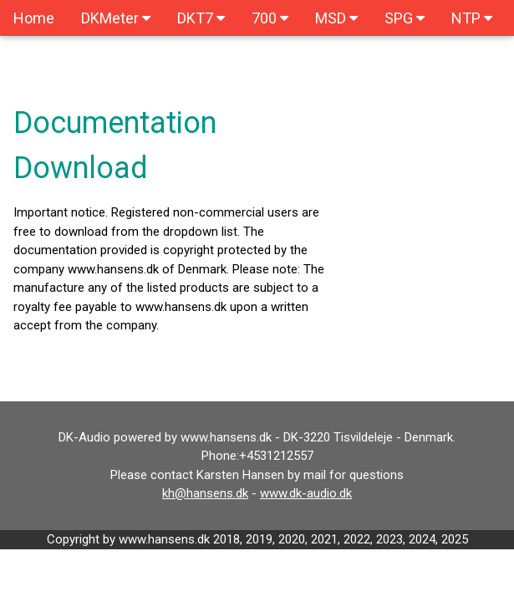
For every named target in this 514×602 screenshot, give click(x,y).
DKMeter (115, 18)
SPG (404, 18)
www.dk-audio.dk (306, 493)
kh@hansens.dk (205, 493)
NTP (471, 18)
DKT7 (201, 18)
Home (33, 18)
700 (270, 18)
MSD (336, 18)
